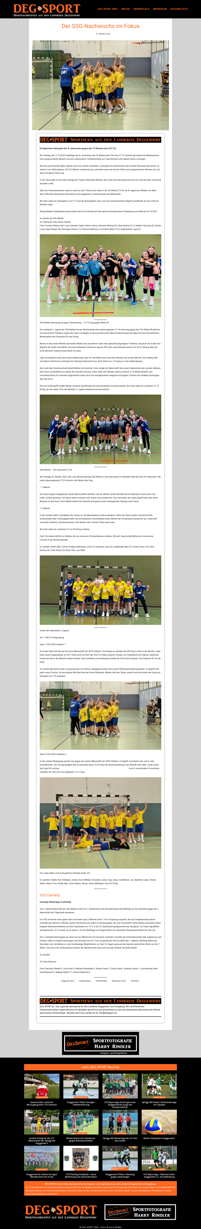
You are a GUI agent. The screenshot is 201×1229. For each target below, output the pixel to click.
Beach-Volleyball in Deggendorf (159, 1138)
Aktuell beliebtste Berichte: (118, 1167)
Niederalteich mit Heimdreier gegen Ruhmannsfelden (81, 1139)
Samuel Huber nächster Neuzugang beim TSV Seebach (41, 1103)
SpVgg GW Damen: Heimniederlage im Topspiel (159, 1103)
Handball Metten (101, 981)
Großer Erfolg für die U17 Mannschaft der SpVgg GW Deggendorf (41, 1140)
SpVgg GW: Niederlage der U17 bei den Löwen (120, 1139)
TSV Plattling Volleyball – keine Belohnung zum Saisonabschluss (81, 1174)
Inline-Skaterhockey (80, 1097)
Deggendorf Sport (67, 981)
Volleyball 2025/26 (159, 1133)
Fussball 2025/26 (41, 1097)
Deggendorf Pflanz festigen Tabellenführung (81, 1103)
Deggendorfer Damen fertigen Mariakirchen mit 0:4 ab (41, 1174)
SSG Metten (135, 981)
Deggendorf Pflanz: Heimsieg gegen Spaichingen (120, 1174)
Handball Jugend (85, 981)
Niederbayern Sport (119, 981)
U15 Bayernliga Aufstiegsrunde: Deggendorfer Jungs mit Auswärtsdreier (120, 1104)
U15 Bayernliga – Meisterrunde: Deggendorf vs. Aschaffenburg (159, 1174)
